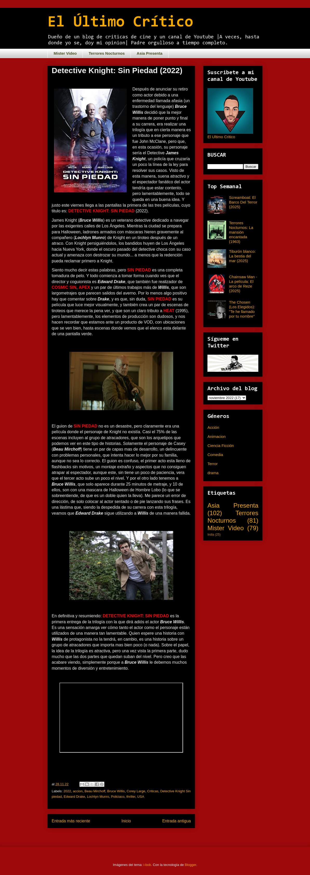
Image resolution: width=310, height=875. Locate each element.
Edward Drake (74, 797)
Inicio (126, 821)
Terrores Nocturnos (107, 53)
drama (213, 473)
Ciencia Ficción (220, 445)
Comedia (215, 454)
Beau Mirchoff (95, 791)
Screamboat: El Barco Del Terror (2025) (243, 202)
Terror (212, 463)
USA (140, 797)
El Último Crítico (120, 22)
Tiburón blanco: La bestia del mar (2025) (242, 256)
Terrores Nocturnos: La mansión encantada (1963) (241, 232)
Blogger (190, 865)
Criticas (152, 791)
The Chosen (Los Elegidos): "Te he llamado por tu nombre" (242, 309)
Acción (213, 427)
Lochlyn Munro (98, 797)
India (210, 534)
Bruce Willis (116, 791)
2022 (67, 791)
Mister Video (65, 53)
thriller (131, 797)
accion (78, 791)
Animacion (216, 436)
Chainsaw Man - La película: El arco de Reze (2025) (243, 284)
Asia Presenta (149, 53)
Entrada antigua (176, 821)
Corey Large (136, 791)
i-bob (147, 865)
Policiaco (117, 797)
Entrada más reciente (71, 821)
